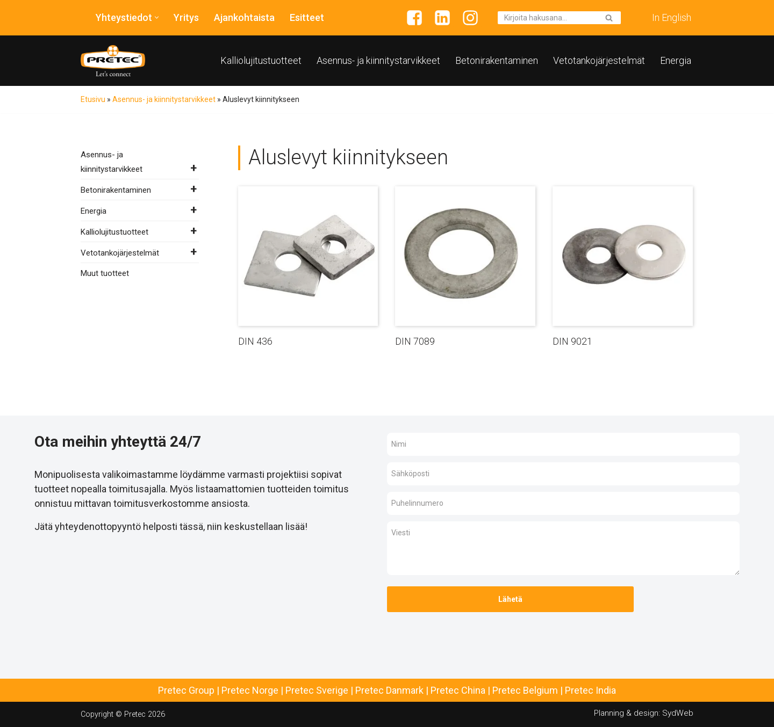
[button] (157, 17)
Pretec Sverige (316, 690)
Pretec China (458, 690)
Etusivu (93, 99)
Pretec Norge (249, 690)
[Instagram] (470, 17)
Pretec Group (186, 690)
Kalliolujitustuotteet (261, 60)
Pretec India (590, 690)
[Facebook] (414, 17)
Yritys (186, 17)
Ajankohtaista (244, 17)
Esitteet (307, 17)
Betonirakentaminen (496, 60)
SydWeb (677, 713)
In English (671, 17)
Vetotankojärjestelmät (599, 60)
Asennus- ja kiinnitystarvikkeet (378, 60)
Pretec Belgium (525, 690)
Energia (675, 60)
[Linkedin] (442, 17)
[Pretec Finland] (113, 60)
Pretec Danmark (389, 690)
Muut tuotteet (105, 273)
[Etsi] (547, 17)
